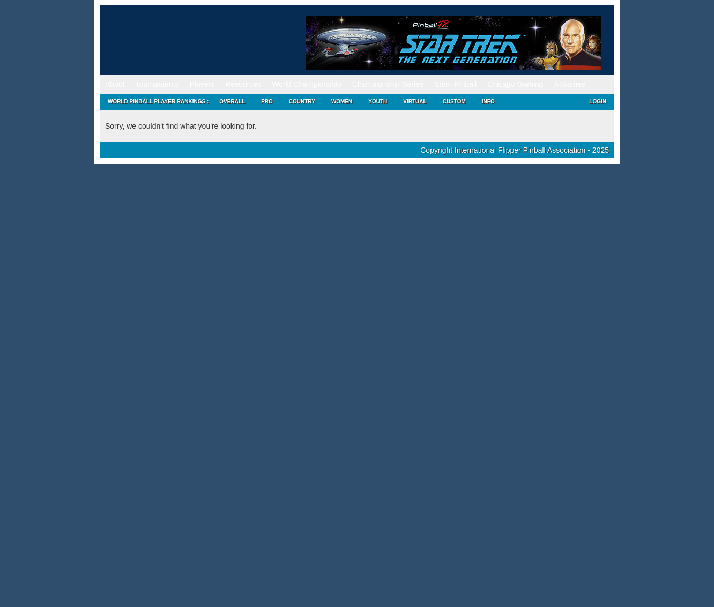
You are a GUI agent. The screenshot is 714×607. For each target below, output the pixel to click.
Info (488, 102)
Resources (243, 84)
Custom (454, 102)
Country (302, 102)
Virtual (414, 102)
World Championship (306, 84)
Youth (377, 102)
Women (341, 102)
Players (202, 84)
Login (597, 102)
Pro (267, 102)
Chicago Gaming (515, 84)
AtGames (569, 84)
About (115, 84)
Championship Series (387, 84)
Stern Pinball (455, 84)
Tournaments (157, 84)
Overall (232, 102)
